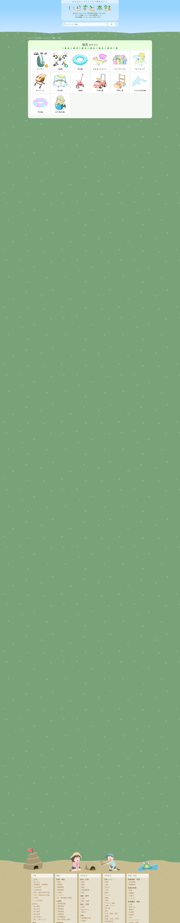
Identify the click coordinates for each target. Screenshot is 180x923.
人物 (34, 876)
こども (35, 879)
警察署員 (60, 906)
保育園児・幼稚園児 (41, 884)
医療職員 (60, 887)
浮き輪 (80, 61)
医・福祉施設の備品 (64, 898)
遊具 (59, 38)
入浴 (106, 890)
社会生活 (83, 876)
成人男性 (37, 906)
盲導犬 (83, 912)
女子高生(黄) (60, 104)
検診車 (131, 915)
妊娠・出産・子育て (112, 919)
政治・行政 (84, 879)
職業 (58, 876)
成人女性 (37, 909)
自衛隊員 (60, 914)
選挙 (82, 884)
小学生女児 (38, 890)
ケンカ (107, 895)
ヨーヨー (40, 61)
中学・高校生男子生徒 (42, 892)
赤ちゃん (37, 882)
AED (130, 917)
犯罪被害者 (109, 921)
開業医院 (132, 884)
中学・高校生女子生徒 (42, 895)
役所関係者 (61, 904)
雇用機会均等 (86, 918)
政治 (82, 892)
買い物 (107, 908)
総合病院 (132, 882)
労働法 (83, 921)
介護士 (59, 892)
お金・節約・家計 (111, 913)
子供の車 (100, 82)
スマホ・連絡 (110, 903)
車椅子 (131, 909)
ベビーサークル (119, 61)
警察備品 (60, 909)
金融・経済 (84, 896)
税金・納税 (85, 901)
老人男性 (37, 911)
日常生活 (107, 876)
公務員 (58, 901)
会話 (106, 884)
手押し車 (119, 82)
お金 (82, 898)
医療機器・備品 (134, 902)
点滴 (130, 904)
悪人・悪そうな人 (40, 919)
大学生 (36, 898)
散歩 (106, 892)
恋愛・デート (110, 905)
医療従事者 (132, 888)
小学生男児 (38, 887)
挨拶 (106, 882)
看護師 (59, 884)
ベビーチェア (139, 61)
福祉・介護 (84, 904)
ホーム (30, 38)
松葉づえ (132, 907)
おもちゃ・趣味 (50, 38)
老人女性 (37, 914)
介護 (82, 907)
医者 (59, 882)
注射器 (131, 912)
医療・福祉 (60, 879)
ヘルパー (60, 895)
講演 (82, 887)
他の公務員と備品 (63, 919)
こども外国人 (38, 900)
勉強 (106, 916)
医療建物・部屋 (134, 879)
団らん (107, 887)
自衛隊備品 (61, 917)
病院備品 (60, 890)
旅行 (106, 911)
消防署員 (60, 911)
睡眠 (106, 898)
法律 (82, 915)
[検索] (111, 24)
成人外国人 (38, 917)
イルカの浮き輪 (139, 82)
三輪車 (60, 61)
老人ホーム (85, 909)
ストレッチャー (134, 920)
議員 (82, 882)
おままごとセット (100, 61)
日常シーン (108, 879)
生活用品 (38, 38)
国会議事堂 (85, 890)
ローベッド (40, 82)
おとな (35, 904)
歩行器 (60, 82)
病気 (106, 900)
